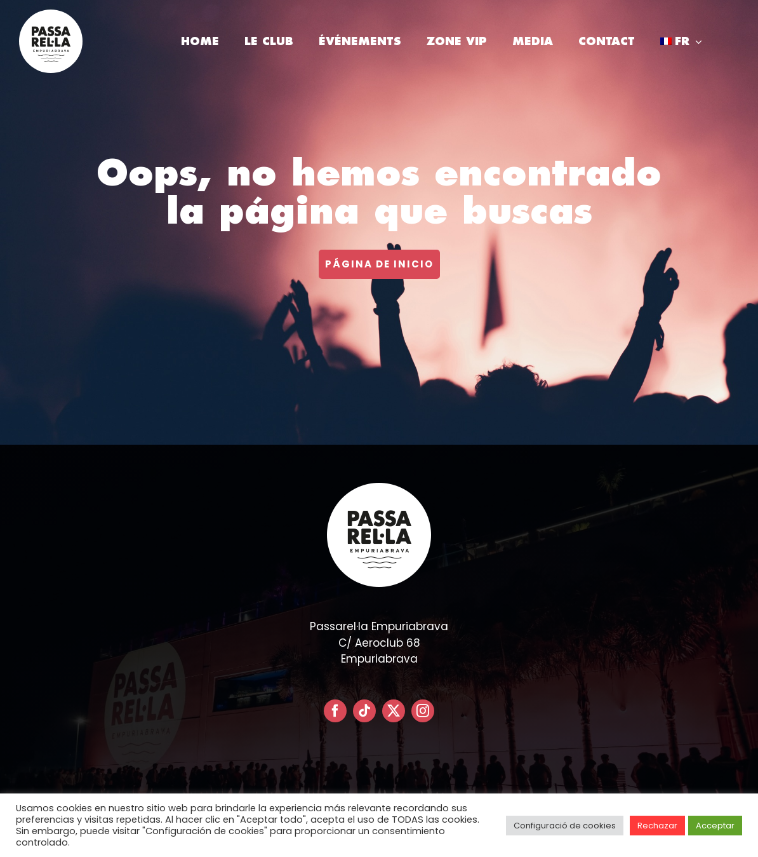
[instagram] (422, 710)
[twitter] (393, 710)
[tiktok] (364, 710)
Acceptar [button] (715, 826)
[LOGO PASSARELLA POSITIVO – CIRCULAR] (51, 14)
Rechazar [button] (657, 826)
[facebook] (335, 710)
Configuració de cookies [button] (565, 826)
